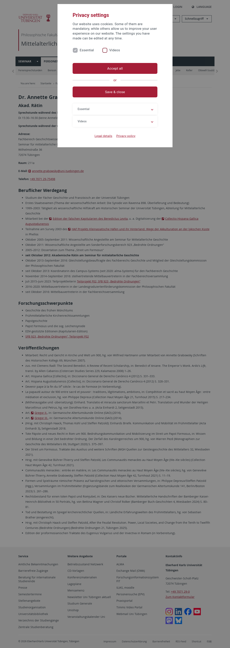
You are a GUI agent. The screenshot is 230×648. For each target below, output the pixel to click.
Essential (87, 50)
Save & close (115, 92)
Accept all (115, 68)
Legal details (103, 136)
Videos (114, 50)
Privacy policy (125, 136)
